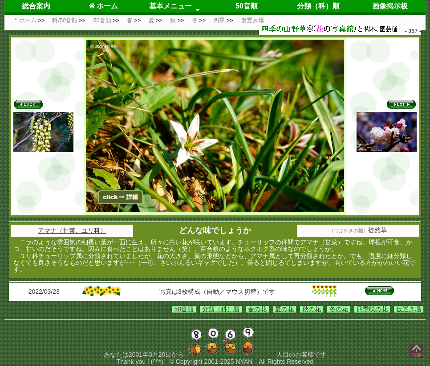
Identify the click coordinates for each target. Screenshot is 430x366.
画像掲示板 (390, 6)
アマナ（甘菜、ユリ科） (72, 230)
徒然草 (377, 230)
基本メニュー (170, 6)
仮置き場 (408, 309)
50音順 (246, 6)
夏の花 (284, 309)
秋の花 (311, 309)
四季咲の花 (372, 309)
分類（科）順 (318, 6)
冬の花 (338, 309)
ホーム (103, 6)
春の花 (257, 309)
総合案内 (36, 6)
